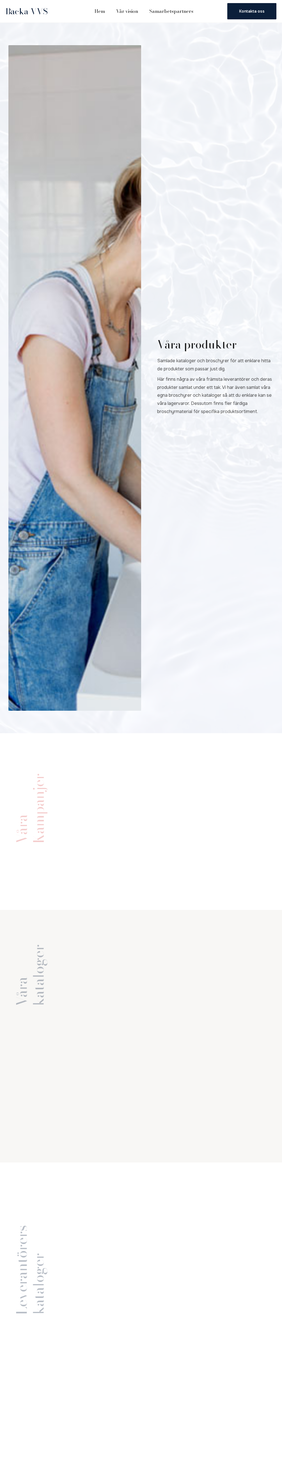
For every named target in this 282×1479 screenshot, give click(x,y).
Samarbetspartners (171, 11)
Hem (100, 11)
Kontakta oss (252, 11)
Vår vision (127, 11)
